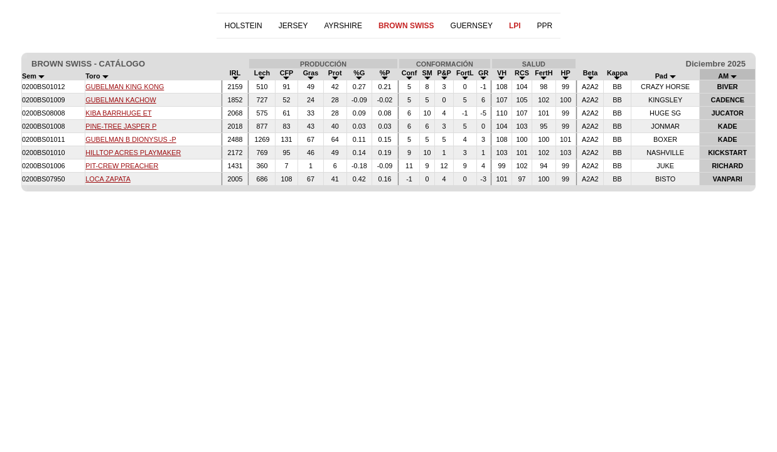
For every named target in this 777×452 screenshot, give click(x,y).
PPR (545, 25)
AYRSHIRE (343, 25)
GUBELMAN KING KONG (124, 86)
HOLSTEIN (243, 25)
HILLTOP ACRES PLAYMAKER (133, 152)
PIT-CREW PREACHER (121, 166)
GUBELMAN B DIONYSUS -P (130, 139)
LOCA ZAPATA (108, 179)
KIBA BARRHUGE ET (118, 113)
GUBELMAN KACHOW (120, 100)
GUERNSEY (472, 25)
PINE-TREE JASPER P (120, 126)
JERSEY (293, 25)
